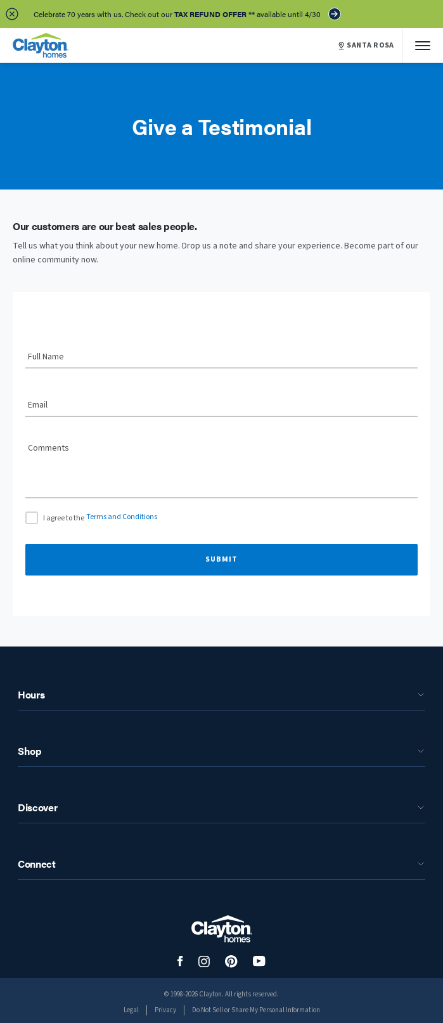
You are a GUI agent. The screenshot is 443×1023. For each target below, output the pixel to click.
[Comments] (221, 475)
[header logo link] (40, 45)
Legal (131, 1010)
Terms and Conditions (121, 517)
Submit (221, 559)
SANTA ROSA (366, 45)
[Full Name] (221, 357)
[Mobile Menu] (422, 45)
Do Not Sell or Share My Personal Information (256, 1010)
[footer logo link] (221, 929)
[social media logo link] (180, 961)
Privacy (165, 1010)
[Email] (221, 405)
